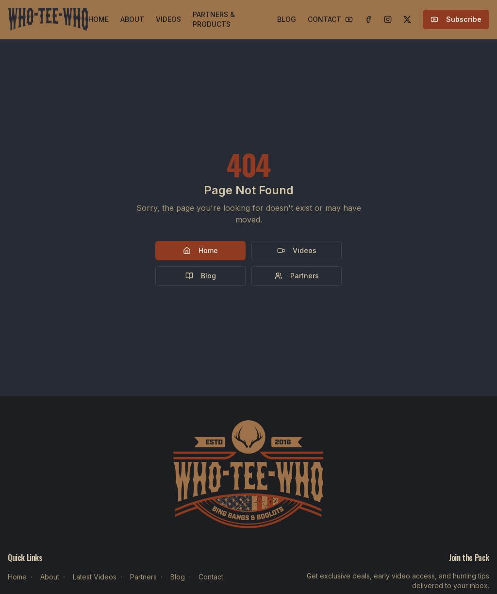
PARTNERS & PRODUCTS (214, 19)
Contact (211, 577)
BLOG (286, 19)
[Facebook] (368, 19)
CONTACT (324, 19)
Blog (200, 276)
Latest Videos (94, 577)
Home (200, 250)
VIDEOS (168, 19)
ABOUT (132, 19)
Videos (296, 250)
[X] (407, 19)
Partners (297, 276)
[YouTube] (349, 19)
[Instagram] (388, 19)
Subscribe (456, 19)
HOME (98, 19)
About (49, 577)
